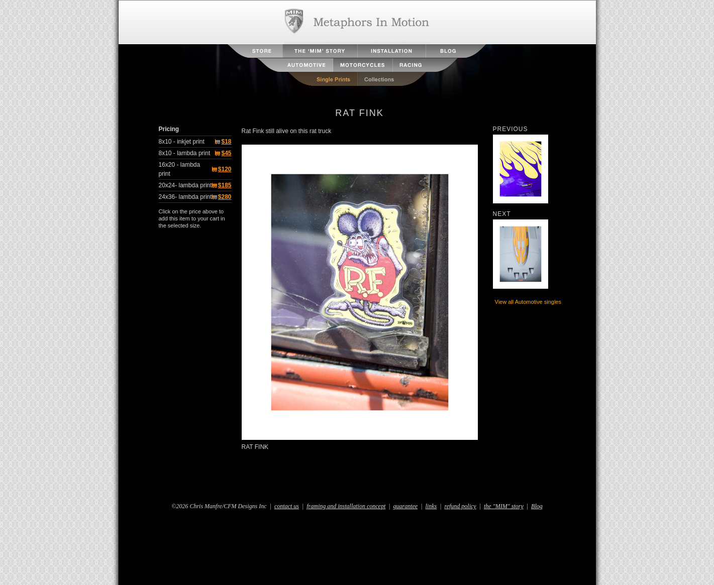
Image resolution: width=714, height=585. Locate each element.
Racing (425, 65)
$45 (226, 153)
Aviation (264, 65)
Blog (455, 51)
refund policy (460, 506)
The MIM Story (320, 51)
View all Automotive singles (528, 302)
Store (255, 51)
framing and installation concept (346, 506)
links (431, 506)
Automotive (295, 65)
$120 (225, 169)
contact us (286, 506)
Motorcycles (363, 65)
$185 (225, 185)
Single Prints (322, 79)
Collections (392, 79)
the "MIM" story (504, 506)
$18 (226, 141)
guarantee (405, 506)
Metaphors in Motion (357, 22)
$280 (225, 196)
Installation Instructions (392, 51)
